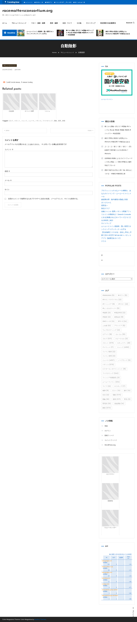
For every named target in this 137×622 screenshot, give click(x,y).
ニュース (31, 121)
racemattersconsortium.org (27, 11)
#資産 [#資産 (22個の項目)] (106, 317)
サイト (7, 189)
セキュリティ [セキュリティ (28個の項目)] (123, 343)
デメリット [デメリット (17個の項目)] (108, 347)
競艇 (55, 121)
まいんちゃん (106, 202)
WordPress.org (110, 445)
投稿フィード (109, 435)
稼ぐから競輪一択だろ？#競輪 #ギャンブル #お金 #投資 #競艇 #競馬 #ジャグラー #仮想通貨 (80, 32)
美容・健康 (54, 23)
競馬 (59, 121)
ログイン (108, 430)
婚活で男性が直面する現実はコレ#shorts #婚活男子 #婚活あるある (118, 32)
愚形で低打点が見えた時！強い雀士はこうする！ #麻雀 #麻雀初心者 (118, 172)
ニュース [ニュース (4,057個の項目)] (108, 360)
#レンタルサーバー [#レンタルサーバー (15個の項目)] (111, 308)
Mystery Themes (40, 619)
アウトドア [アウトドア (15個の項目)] (119, 325)
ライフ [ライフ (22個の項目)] (106, 386)
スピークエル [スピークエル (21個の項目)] (121, 338)
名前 (7, 171)
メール (8, 180)
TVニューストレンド (19, 23)
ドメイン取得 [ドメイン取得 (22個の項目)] (108, 351)
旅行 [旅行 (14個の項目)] (127, 390)
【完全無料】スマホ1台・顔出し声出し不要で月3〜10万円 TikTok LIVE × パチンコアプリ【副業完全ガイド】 (116, 235)
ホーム (4, 23)
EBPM (9, 131)
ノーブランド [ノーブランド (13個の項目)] (124, 360)
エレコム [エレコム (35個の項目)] (120, 334)
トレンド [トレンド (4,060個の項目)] (123, 347)
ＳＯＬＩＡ (39, 2)
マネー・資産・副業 (38, 23)
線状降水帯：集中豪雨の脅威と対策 (114, 199)
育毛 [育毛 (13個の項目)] (127, 399)
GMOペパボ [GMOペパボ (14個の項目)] (108, 321)
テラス (103, 241)
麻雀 (63, 121)
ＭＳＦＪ (49, 2)
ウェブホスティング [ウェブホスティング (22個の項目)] (111, 330)
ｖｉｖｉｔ (29, 2)
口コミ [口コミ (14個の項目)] (116, 390)
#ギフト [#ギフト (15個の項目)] (122, 295)
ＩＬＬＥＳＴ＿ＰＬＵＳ (63, 2)
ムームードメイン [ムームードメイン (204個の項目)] (111, 382)
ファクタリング (48, 121)
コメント (9, 149)
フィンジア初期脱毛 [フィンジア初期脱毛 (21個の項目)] (111, 377)
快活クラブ (105, 208)
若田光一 (104, 205)
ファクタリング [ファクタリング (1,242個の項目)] (110, 373)
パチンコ (38, 121)
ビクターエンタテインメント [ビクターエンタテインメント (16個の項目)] (114, 369)
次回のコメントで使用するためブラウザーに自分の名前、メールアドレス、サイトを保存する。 (43, 199)
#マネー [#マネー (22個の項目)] (123, 304)
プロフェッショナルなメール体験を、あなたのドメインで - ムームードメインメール (116, 193)
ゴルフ (11, 121)
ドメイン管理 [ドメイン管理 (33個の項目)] (108, 356)
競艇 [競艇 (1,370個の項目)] (117, 395)
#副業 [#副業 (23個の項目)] (106, 312)
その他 (79, 23)
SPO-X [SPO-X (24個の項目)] (122, 321)
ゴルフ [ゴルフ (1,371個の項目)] (107, 338)
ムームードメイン (107, 99)
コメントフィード (111, 440)
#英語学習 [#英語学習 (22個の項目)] (120, 312)
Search (130, 23)
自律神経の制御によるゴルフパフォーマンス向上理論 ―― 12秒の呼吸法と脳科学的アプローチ (118, 161)
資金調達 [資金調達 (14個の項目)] (119, 403)
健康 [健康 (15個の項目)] (105, 390)
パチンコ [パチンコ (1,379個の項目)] (108, 364)
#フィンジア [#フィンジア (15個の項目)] (108, 304)
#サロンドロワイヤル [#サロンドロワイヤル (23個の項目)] (112, 300)
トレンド (24, 121)
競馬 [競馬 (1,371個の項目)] (117, 399)
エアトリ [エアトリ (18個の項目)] (107, 334)
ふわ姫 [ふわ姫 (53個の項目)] (106, 325)
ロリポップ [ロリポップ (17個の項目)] (119, 386)
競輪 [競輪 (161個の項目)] (105, 399)
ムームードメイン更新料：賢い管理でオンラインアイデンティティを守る (40, 32)
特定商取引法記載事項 (108, 23)
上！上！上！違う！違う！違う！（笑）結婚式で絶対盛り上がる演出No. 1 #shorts (118, 150)
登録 (106, 426)
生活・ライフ (67, 23)
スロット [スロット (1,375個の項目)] (108, 343)
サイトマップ (90, 23)
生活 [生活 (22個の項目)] (105, 395)
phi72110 (21, 69)
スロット (17, 121)
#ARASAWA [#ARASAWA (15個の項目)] (108, 295)
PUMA (88, 131)
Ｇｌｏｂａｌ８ (80, 2)
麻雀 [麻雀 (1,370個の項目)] (106, 408)
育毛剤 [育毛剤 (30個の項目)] (106, 403)
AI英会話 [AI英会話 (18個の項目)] (119, 317)
